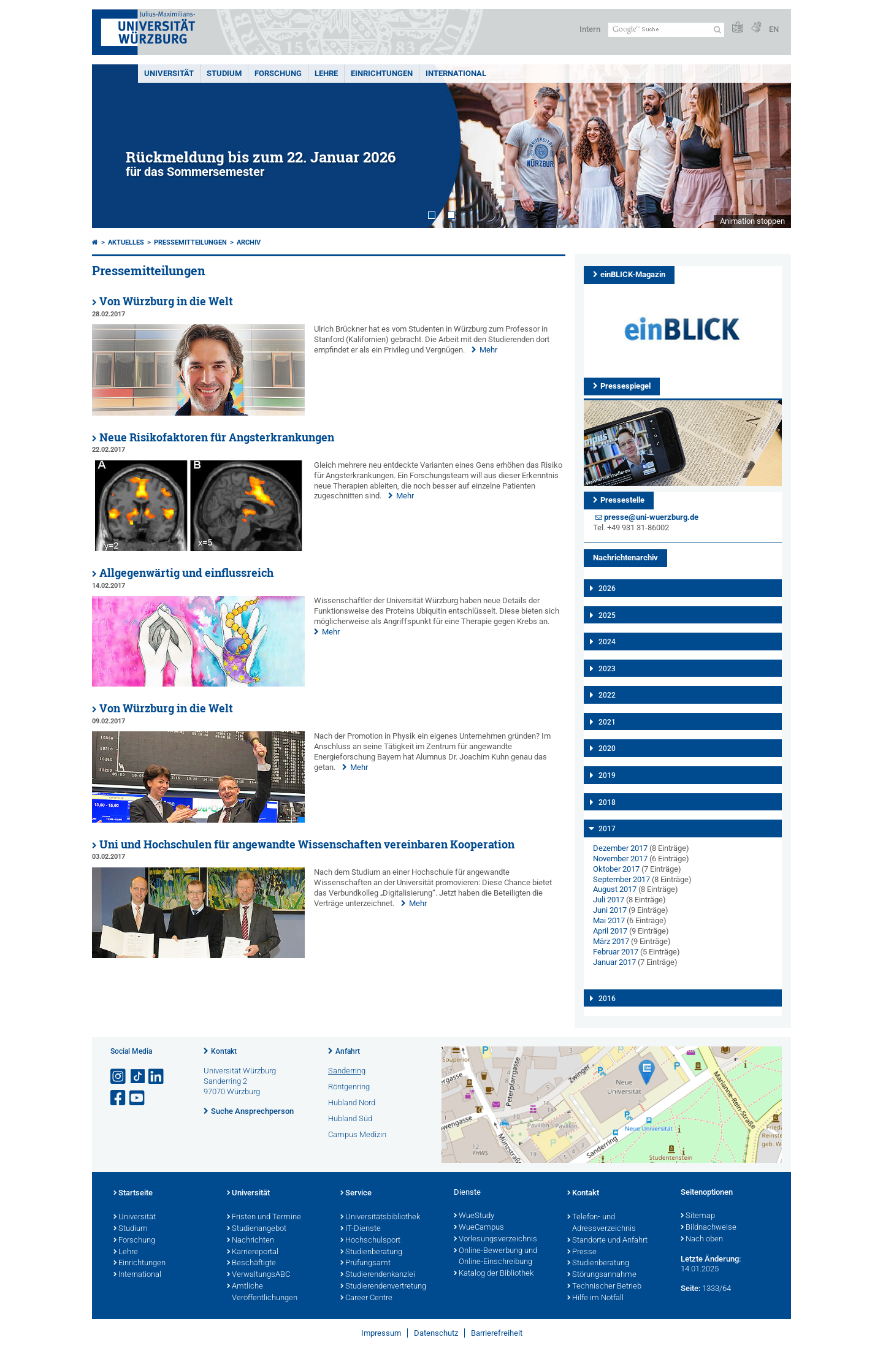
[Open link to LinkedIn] (157, 1076)
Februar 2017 (615, 951)
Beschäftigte (251, 1263)
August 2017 (614, 889)
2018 (607, 802)
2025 (607, 615)
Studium (224, 73)
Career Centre (366, 1298)
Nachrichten (250, 1240)
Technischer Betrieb (604, 1286)
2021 (607, 722)
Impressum (381, 1333)
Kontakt (224, 1051)
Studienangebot (256, 1229)
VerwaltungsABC (258, 1275)
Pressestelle (622, 500)
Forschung (278, 73)
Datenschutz (436, 1333)
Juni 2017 (610, 910)
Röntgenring (349, 1086)
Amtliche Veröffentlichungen (262, 1292)
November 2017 (620, 858)
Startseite (133, 1193)
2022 (607, 695)
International (456, 73)
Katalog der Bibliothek (493, 1273)
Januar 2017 (614, 962)
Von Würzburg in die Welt (166, 301)
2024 (607, 642)
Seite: (690, 1288)
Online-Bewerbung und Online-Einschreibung (495, 1257)
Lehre (326, 73)
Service (356, 1193)
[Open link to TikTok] (138, 1076)
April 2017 (610, 930)
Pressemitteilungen (190, 242)
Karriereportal (252, 1252)
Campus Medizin (357, 1134)
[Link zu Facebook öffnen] (119, 1098)
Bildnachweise (708, 1227)
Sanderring (346, 1070)
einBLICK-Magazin (632, 274)
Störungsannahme (601, 1275)
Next (769, 146)
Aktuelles (126, 242)
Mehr (488, 349)
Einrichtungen (382, 73)
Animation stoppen (752, 221)
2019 (607, 775)
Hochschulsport (370, 1240)
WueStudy (474, 1216)
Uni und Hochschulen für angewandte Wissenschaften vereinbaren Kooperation (306, 844)
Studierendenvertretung (383, 1286)
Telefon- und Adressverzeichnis (601, 1223)
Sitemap (698, 1216)
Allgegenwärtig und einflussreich (186, 573)
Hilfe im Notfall (595, 1298)
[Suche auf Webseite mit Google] (666, 30)
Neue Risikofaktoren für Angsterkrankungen (216, 437)
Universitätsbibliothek (380, 1217)
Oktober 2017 (616, 869)
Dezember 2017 (620, 848)
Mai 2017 (609, 920)
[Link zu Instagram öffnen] (119, 1076)
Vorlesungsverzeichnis (495, 1239)
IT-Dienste (360, 1229)
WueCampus (479, 1227)
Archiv (249, 242)
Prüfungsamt (365, 1263)
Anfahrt (347, 1051)
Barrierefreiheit (496, 1333)
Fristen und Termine (264, 1217)
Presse (582, 1252)
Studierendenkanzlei (377, 1275)
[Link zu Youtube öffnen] (138, 1098)
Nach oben (702, 1239)
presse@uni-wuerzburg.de (651, 517)
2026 (607, 588)
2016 (607, 998)
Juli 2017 (608, 899)
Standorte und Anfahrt (607, 1240)
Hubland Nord (351, 1102)
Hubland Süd (350, 1118)
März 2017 (611, 941)
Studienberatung (371, 1252)
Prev (113, 146)
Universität (169, 73)
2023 (607, 668)
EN (774, 29)
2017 (607, 828)
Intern (589, 29)
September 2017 (621, 879)
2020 (607, 748)
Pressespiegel (625, 385)
